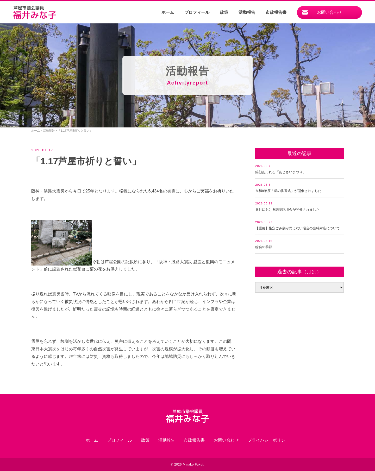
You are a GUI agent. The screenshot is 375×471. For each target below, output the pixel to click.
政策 (224, 12)
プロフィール (196, 12)
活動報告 (247, 12)
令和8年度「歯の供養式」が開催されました (288, 191)
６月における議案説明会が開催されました (287, 209)
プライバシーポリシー (268, 440)
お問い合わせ (329, 12)
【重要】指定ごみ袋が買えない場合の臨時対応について (297, 228)
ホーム (167, 12)
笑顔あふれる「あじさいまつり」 (280, 172)
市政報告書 (276, 12)
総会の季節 (263, 247)
